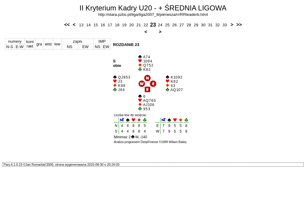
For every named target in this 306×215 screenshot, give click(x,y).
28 (189, 25)
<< (67, 24)
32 (217, 25)
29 (196, 25)
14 (88, 25)
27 (182, 25)
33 (225, 25)
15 (96, 25)
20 (131, 25)
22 (146, 25)
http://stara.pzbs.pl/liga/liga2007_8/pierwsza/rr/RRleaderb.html (153, 14)
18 (117, 25)
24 (160, 25)
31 (210, 25)
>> (239, 24)
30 (203, 25)
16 (103, 25)
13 (81, 25)
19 (124, 25)
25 (167, 25)
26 (174, 25)
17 (110, 25)
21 (139, 25)
